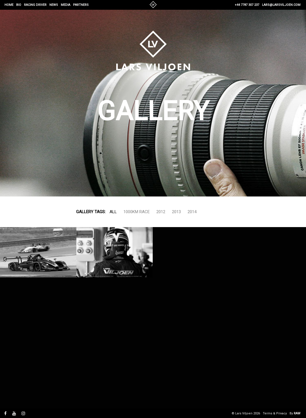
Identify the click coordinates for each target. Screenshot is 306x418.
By (295, 413)
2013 (176, 211)
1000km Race (136, 211)
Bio (18, 5)
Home (8, 5)
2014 (192, 211)
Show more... (215, 211)
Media (65, 5)
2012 (160, 211)
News (53, 5)
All (113, 211)
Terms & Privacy (275, 413)
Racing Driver (35, 5)
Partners (81, 5)
